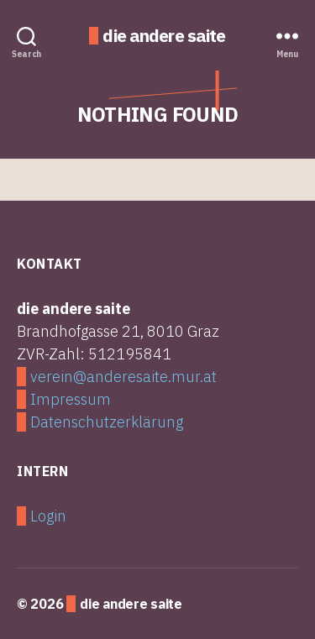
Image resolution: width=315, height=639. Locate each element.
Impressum (70, 399)
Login (48, 516)
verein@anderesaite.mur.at (123, 376)
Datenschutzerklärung (106, 422)
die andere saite (163, 36)
